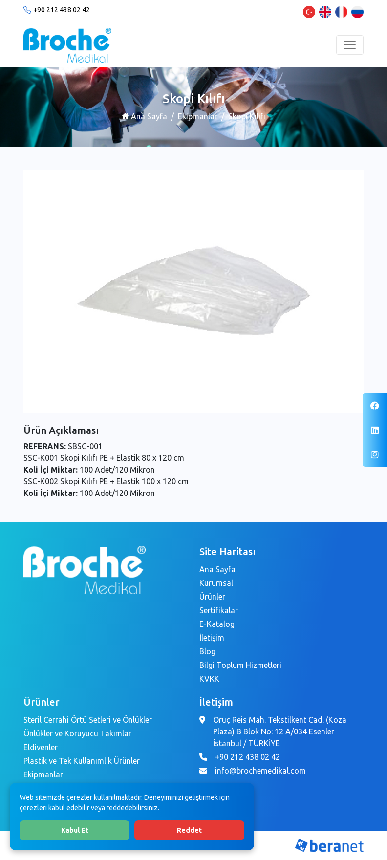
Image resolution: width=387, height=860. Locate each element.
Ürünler (212, 596)
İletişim (211, 637)
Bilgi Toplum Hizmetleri (240, 665)
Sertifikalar (218, 610)
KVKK (209, 678)
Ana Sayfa (144, 116)
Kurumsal (216, 583)
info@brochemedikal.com (260, 770)
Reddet (189, 830)
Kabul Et (74, 830)
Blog (207, 651)
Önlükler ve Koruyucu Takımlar (77, 733)
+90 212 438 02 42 (61, 10)
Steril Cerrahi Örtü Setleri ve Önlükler (87, 719)
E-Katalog (217, 624)
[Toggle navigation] (350, 45)
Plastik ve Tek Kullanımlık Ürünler (81, 760)
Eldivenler (40, 747)
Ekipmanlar (197, 116)
